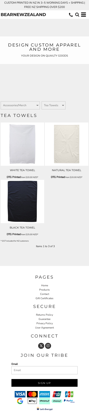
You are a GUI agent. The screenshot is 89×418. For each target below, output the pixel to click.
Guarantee (44, 319)
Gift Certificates (44, 298)
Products (44, 289)
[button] (77, 14)
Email (14, 364)
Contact (44, 294)
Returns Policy (44, 314)
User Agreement (44, 327)
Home (44, 285)
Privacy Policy (44, 323)
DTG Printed (14, 177)
